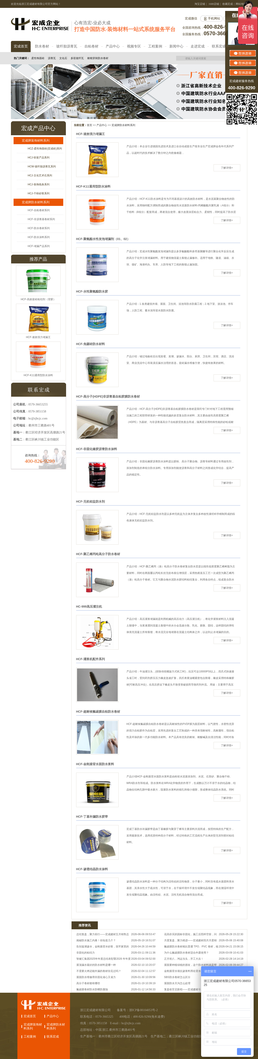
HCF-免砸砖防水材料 (90, 344)
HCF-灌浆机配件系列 (90, 659)
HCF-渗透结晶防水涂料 (92, 869)
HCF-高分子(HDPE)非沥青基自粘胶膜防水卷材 (108, 396)
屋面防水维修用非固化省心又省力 (96, 977)
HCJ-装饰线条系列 (38, 184)
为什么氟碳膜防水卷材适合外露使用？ (186, 952)
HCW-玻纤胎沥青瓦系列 (42, 166)
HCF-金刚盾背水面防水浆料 (95, 764)
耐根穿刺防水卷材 (97, 58)
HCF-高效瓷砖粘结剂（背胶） (38, 299)
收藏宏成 (227, 3)
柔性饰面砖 (37, 58)
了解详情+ (227, 167)
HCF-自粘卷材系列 (39, 210)
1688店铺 (214, 3)
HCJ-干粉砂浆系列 (38, 193)
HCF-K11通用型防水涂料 (93, 186)
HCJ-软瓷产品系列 (38, 157)
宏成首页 (30, 1016)
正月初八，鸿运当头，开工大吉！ (184, 958)
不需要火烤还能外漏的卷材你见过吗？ (98, 971)
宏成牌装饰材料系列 (35, 140)
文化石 (63, 58)
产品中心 (102, 125)
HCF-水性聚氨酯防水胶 (92, 291)
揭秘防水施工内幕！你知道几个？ (96, 940)
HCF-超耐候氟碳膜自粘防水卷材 (98, 711)
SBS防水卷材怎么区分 (177, 977)
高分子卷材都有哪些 (88, 983)
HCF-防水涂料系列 (39, 237)
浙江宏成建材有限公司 (95, 1010)
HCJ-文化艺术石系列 (40, 175)
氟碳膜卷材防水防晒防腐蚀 (92, 989)
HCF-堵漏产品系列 (39, 246)
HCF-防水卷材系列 (39, 228)
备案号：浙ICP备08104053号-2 (137, 1010)
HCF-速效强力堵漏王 (90, 134)
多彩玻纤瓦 (77, 58)
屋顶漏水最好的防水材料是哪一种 (96, 964)
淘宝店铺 (200, 3)
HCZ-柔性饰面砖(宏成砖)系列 (45, 148)
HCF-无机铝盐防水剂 (90, 501)
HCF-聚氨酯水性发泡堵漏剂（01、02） (103, 239)
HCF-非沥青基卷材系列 (41, 219)
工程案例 (30, 1036)
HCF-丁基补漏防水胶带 (92, 816)
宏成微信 (191, 18)
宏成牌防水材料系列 (123, 125)
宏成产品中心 (38, 128)
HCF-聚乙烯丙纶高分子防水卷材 (98, 554)
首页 (89, 125)
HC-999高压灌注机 (89, 606)
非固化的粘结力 (85, 952)
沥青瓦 (52, 58)
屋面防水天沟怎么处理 (177, 983)
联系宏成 (53, 1036)
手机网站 (214, 18)
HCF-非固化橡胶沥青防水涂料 (96, 449)
